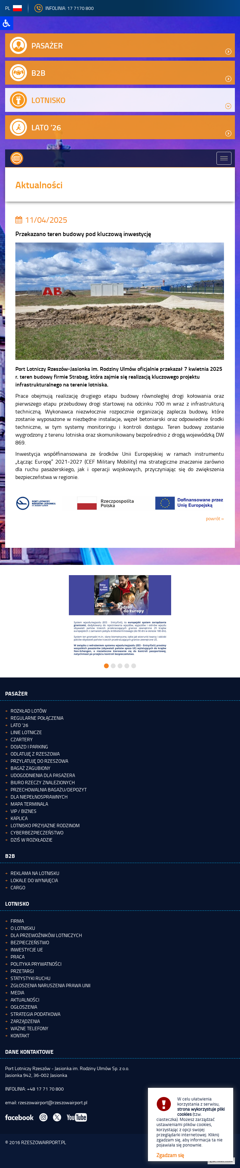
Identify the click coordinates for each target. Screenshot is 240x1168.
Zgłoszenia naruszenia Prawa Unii (50, 985)
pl (13, 8)
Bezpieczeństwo (30, 942)
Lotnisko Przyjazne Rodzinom (45, 825)
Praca (18, 956)
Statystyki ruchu (30, 978)
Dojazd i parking (29, 746)
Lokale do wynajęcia (34, 880)
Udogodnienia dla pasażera (43, 775)
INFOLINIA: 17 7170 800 (64, 8)
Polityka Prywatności (36, 964)
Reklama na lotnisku (35, 873)
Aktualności (25, 999)
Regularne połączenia (37, 718)
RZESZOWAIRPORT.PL (43, 1142)
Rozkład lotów (28, 710)
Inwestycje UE (27, 949)
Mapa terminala (29, 804)
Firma (17, 921)
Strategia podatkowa (35, 1014)
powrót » (215, 518)
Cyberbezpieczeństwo (37, 832)
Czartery (22, 739)
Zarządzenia (25, 1021)
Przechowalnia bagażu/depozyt (49, 789)
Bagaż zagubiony (30, 768)
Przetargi (22, 971)
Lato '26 (19, 725)
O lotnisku (23, 928)
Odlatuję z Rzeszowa (35, 753)
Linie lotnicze (26, 732)
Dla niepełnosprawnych (39, 796)
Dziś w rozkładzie (31, 839)
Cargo (18, 887)
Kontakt (20, 1035)
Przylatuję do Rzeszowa (39, 761)
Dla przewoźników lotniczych (46, 935)
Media (17, 992)
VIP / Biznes (23, 811)
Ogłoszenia (24, 1007)
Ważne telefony (29, 1028)
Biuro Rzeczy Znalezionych (43, 782)
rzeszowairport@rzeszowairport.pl (52, 1102)
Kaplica (19, 818)
